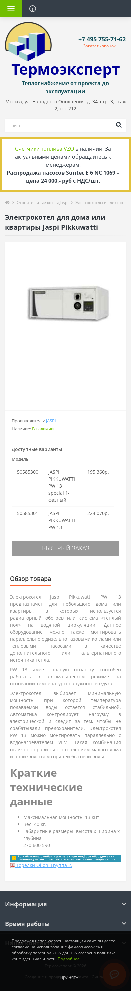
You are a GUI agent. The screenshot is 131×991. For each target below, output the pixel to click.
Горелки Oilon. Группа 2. (41, 865)
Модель (20, 459)
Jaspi (51, 421)
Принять (69, 977)
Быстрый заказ (65, 548)
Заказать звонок (99, 46)
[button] (102, 39)
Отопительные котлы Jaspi (42, 202)
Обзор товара (30, 578)
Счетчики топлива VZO (44, 148)
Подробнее (69, 959)
